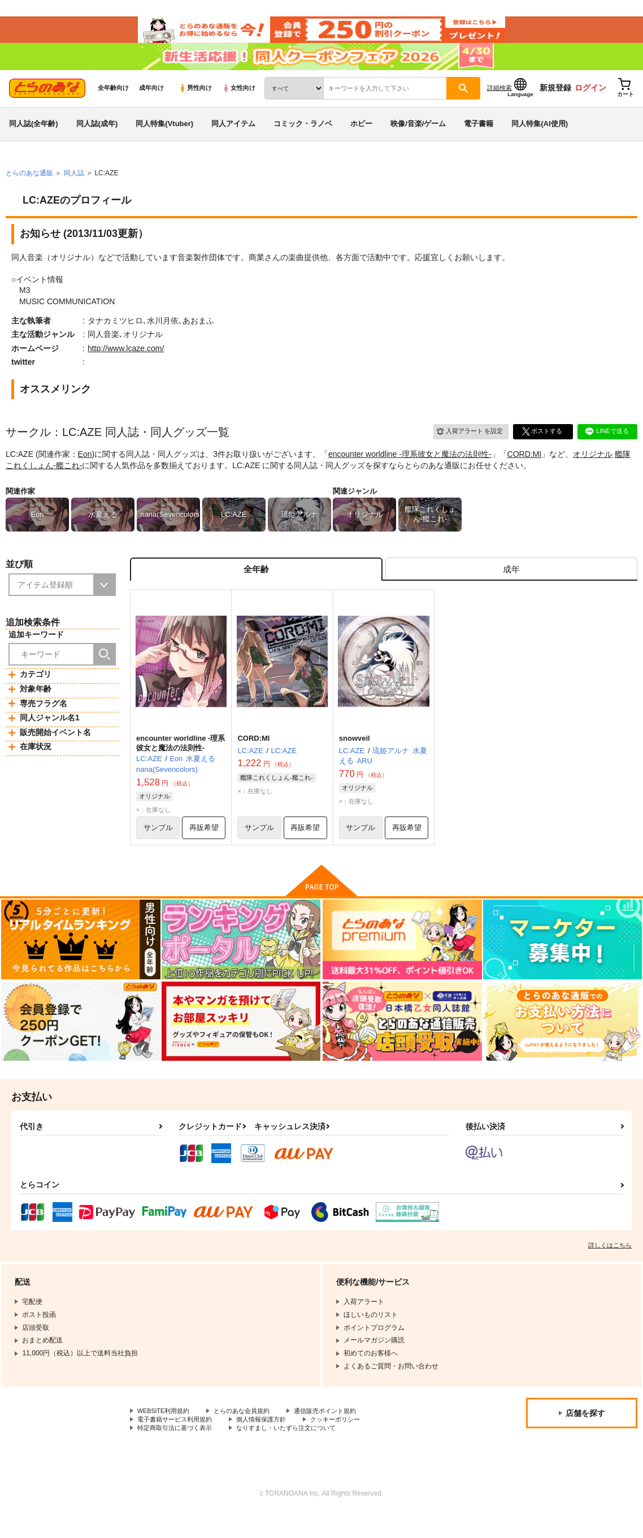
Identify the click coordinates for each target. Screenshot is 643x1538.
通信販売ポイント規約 (338, 1433)
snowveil (354, 757)
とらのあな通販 (29, 187)
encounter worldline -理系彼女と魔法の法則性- (410, 468)
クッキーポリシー (349, 1442)
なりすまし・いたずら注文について (297, 1452)
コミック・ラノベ (302, 137)
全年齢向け (113, 102)
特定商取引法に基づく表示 (178, 1452)
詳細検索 (499, 102)
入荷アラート (465, 445)
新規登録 (555, 102)
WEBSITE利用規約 (166, 1433)
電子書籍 (478, 137)
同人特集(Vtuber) (164, 137)
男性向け (195, 102)
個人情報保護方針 (270, 1442)
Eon (85, 468)
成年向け (151, 102)
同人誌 (74, 187)
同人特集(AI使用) (539, 137)
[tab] (511, 585)
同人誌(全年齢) (33, 137)
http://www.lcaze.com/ (126, 362)
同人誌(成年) (97, 137)
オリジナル (592, 468)
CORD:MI (524, 468)
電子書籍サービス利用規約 (178, 1442)
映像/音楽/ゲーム (418, 137)
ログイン (590, 102)
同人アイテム (233, 137)
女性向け (238, 102)
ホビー (361, 137)
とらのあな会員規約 (249, 1433)
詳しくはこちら (610, 1266)
